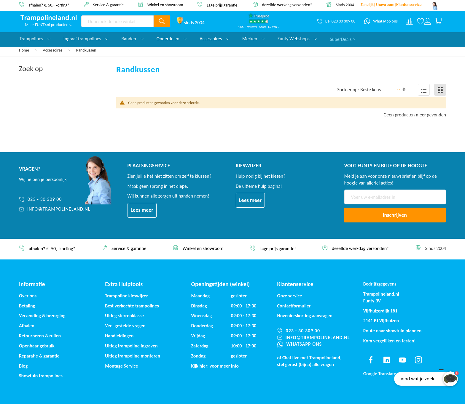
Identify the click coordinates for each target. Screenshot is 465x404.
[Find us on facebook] (370, 359)
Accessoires (53, 50)
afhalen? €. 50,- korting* (48, 4)
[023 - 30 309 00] (54, 199)
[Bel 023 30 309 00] (336, 21)
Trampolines (35, 38)
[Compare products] (409, 21)
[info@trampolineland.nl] (54, 209)
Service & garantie (108, 4)
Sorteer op (347, 89)
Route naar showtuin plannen (392, 331)
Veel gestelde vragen (125, 325)
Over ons (27, 296)
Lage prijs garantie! (223, 4)
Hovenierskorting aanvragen (304, 315)
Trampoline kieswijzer (126, 296)
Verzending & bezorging (42, 315)
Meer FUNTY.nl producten (48, 24)
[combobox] (117, 21)
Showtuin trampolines (41, 376)
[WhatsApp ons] (381, 21)
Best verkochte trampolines (132, 306)
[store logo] (48, 18)
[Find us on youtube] (402, 359)
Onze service (289, 296)
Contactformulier (294, 306)
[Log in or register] (427, 21)
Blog (23, 366)
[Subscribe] (395, 215)
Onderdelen (172, 38)
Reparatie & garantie (39, 356)
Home (24, 50)
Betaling (27, 306)
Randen (132, 38)
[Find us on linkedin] (386, 359)
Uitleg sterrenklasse (124, 315)
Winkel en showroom (165, 4)
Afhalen (26, 325)
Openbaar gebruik (37, 346)
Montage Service (121, 366)
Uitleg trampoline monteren (132, 356)
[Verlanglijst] (420, 21)
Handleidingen (119, 336)
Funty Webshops (297, 38)
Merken (253, 38)
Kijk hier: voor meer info (215, 366)
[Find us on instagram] (418, 359)
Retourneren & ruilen (40, 336)
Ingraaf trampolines (85, 38)
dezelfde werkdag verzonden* (287, 4)
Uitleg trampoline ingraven (131, 346)
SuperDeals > (342, 38)
